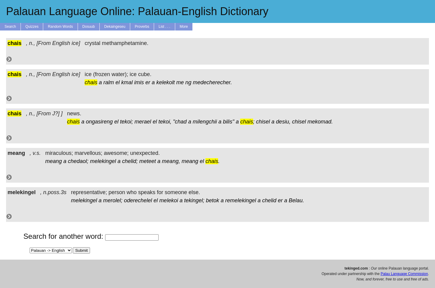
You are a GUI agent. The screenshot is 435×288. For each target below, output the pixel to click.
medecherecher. (212, 82)
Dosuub (88, 26)
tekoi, (164, 122)
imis (139, 82)
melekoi (168, 200)
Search (10, 26)
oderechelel (138, 200)
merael (142, 122)
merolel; (112, 200)
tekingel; (194, 200)
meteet (147, 161)
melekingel (103, 161)
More (184, 26)
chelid (269, 200)
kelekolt (165, 82)
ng (188, 82)
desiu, (283, 122)
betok (212, 200)
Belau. (296, 200)
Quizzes (31, 26)
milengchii (205, 122)
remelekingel (240, 200)
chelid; (130, 161)
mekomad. (320, 122)
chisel (263, 122)
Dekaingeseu (114, 26)
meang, (171, 161)
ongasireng (99, 122)
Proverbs (142, 26)
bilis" (228, 122)
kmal (127, 82)
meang (53, 161)
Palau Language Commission (404, 274)
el (117, 82)
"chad (179, 122)
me (180, 82)
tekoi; (126, 122)
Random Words (60, 26)
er (147, 82)
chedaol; (78, 161)
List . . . (164, 26)
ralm (108, 82)
